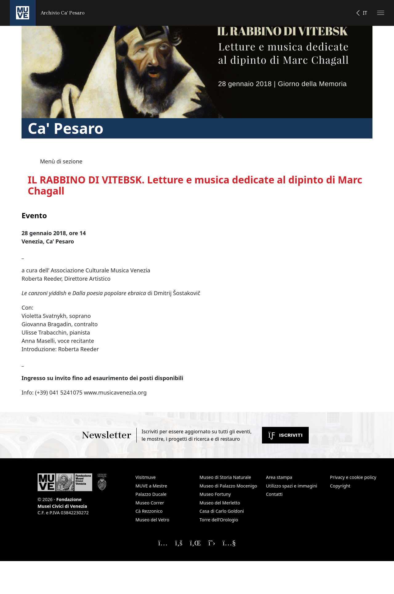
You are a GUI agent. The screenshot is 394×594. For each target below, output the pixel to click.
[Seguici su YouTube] (229, 542)
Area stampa (279, 477)
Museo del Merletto (219, 503)
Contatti (274, 494)
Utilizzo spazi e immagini (291, 486)
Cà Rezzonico (149, 511)
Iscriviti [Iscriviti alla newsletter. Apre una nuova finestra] (285, 435)
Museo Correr (149, 503)
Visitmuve (145, 477)
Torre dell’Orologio (218, 520)
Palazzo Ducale (151, 494)
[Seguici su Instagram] (163, 542)
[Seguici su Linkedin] (195, 542)
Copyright (340, 486)
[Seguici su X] (211, 542)
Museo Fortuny (215, 494)
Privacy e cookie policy (353, 477)
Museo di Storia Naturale (225, 477)
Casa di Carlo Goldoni (221, 511)
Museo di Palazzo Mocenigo (228, 486)
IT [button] (365, 13)
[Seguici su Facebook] (179, 542)
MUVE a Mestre (151, 486)
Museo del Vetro (152, 520)
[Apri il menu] (380, 13)
